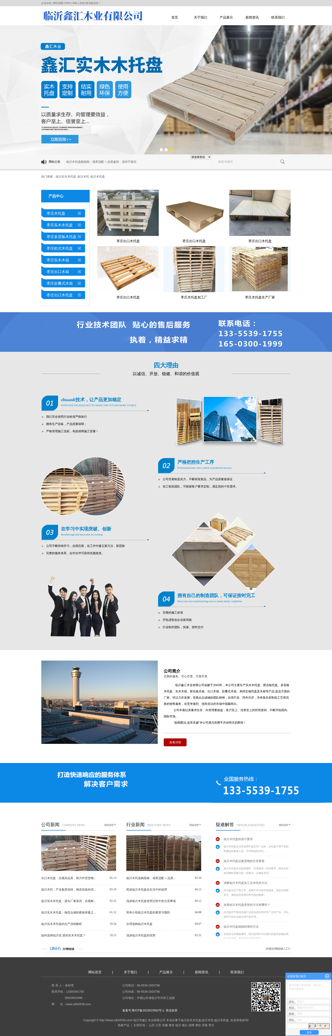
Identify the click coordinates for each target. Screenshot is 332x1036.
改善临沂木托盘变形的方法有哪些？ (247, 905)
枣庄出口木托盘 (60, 295)
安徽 (165, 1025)
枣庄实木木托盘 (60, 225)
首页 (174, 17)
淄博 (191, 1025)
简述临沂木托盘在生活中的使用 (146, 889)
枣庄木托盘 (56, 213)
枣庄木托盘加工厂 (194, 297)
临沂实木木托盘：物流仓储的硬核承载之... (68, 912)
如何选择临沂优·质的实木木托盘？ (63, 935)
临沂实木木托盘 (66, 176)
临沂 (178, 1025)
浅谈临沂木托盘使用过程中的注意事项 (151, 901)
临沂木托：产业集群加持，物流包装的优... (68, 889)
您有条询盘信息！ (90, 3)
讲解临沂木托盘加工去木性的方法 (245, 884)
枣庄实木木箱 (58, 260)
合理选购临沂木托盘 (139, 924)
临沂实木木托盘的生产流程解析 (61, 924)
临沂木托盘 (97, 176)
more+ (110, 824)
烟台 (185, 1025)
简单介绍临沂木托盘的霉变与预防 (148, 912)
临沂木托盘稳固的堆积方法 (241, 927)
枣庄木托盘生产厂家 (260, 297)
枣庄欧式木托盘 (60, 248)
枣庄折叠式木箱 (60, 283)
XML (74, 3)
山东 (152, 1025)
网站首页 (95, 972)
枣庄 (211, 1025)
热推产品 (123, 1025)
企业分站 (46, 3)
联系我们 (278, 17)
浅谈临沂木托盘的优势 (140, 935)
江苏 (158, 1025)
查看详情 (175, 742)
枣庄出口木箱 (58, 272)
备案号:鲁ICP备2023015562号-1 (143, 1010)
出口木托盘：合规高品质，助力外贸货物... (68, 878)
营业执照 (171, 1010)
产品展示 (226, 17)
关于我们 (200, 17)
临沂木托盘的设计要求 (238, 840)
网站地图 (58, 3)
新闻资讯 (252, 17)
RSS (68, 3)
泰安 (172, 1025)
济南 (205, 1025)
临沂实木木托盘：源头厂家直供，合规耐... (68, 901)
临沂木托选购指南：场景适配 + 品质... (151, 878)
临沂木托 (83, 176)
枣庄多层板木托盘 (62, 237)
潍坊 (198, 1025)
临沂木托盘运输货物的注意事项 (244, 862)
